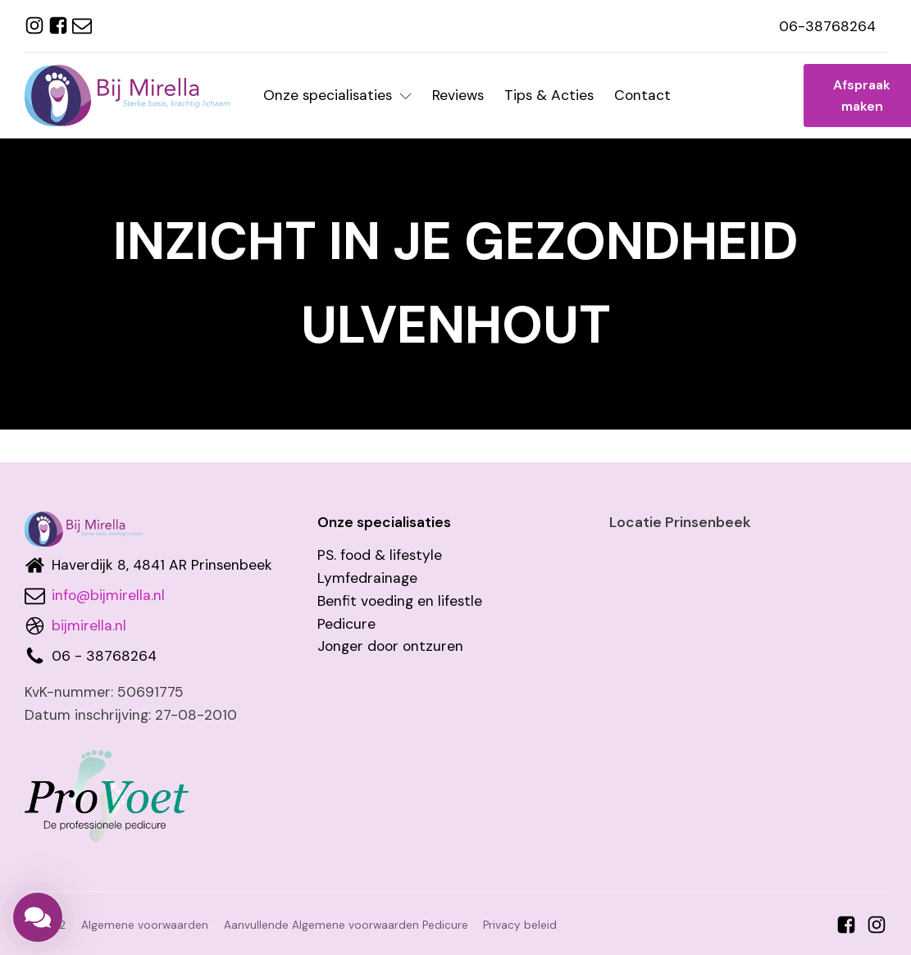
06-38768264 (827, 26)
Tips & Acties (549, 95)
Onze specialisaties (337, 95)
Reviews (458, 95)
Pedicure (346, 624)
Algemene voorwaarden (144, 925)
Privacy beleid (520, 925)
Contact (642, 95)
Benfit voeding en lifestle (399, 601)
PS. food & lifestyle (379, 555)
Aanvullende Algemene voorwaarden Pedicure (346, 925)
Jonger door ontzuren (390, 646)
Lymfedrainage (367, 578)
